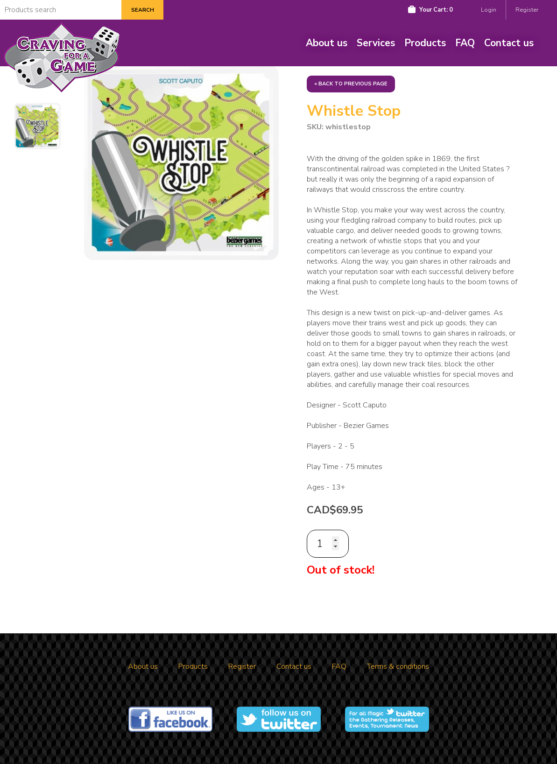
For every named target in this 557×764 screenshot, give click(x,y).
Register (526, 10)
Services (376, 42)
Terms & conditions (398, 666)
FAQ (465, 42)
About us (326, 42)
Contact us (509, 42)
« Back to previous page (351, 83)
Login (488, 10)
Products (425, 42)
